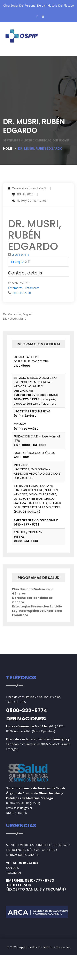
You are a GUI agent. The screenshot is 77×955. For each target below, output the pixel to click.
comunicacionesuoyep (51, 140)
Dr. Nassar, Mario (14, 319)
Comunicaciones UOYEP (29, 188)
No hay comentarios (31, 201)
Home (8, 148)
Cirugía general (20, 254)
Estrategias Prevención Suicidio (37, 606)
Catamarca (15, 288)
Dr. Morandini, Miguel (17, 314)
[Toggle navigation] (13, 52)
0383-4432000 (21, 293)
